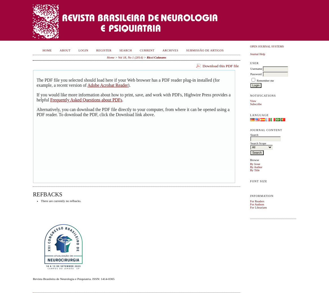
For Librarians (258, 207)
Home (47, 50)
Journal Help (257, 54)
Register (104, 50)
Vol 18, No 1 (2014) (130, 57)
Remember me (265, 80)
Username (256, 68)
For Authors (257, 204)
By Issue (255, 164)
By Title (255, 170)
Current (147, 50)
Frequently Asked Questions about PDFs (86, 99)
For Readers (257, 201)
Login (83, 50)
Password (256, 74)
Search (125, 50)
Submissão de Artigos (205, 50)
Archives (170, 50)
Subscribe (256, 104)
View (253, 101)
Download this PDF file (221, 66)
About (65, 50)
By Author (256, 167)
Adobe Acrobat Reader (107, 85)
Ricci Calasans (156, 57)
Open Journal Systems (267, 46)
